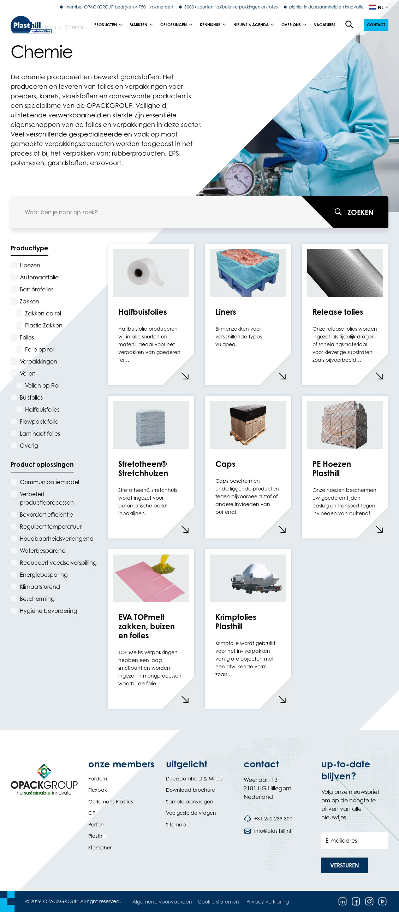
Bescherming (37, 598)
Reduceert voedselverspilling (58, 562)
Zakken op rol (43, 313)
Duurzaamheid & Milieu (194, 779)
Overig (29, 445)
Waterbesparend (43, 550)
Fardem (97, 779)
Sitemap (176, 824)
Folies (27, 337)
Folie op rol (39, 349)
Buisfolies (31, 397)
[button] (376, 25)
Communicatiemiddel (49, 482)
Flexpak (97, 790)
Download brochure (190, 790)
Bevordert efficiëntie (46, 514)
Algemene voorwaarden (162, 902)
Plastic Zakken (43, 325)
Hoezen (30, 265)
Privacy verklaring (267, 902)
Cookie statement (219, 902)
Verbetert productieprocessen (47, 498)
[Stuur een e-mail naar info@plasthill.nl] (267, 831)
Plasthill (97, 836)
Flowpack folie (39, 421)
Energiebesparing (44, 574)
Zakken (29, 301)
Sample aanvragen (189, 801)
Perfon (96, 824)
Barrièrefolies (36, 289)
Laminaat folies (40, 433)
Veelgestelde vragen (191, 813)
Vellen (28, 373)
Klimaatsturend (40, 586)
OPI (92, 813)
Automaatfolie (39, 277)
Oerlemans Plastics (110, 801)
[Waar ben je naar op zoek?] (345, 212)
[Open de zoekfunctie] (349, 24)
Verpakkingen (38, 361)
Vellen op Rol (42, 385)
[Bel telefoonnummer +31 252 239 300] (268, 818)
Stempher (100, 847)
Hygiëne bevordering (48, 610)
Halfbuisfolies (42, 409)
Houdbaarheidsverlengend (57, 538)
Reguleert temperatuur (51, 526)
